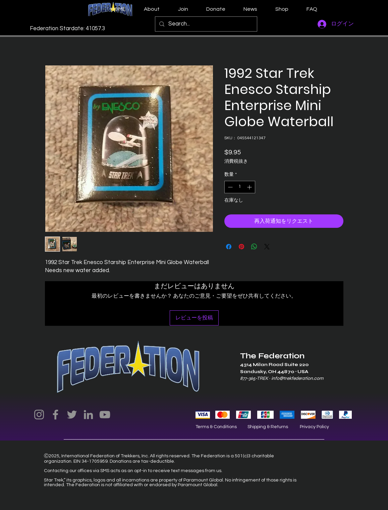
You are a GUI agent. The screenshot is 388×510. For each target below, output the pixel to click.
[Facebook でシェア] (229, 247)
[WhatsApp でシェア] (254, 247)
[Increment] (250, 187)
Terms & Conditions (216, 426)
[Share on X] (267, 247)
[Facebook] (55, 414)
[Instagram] (39, 414)
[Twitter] (71, 414)
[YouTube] (104, 414)
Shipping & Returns (267, 426)
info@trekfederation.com (297, 378)
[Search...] (205, 24)
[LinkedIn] (88, 414)
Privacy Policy (314, 426)
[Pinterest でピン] (241, 247)
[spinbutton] (240, 187)
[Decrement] (229, 187)
